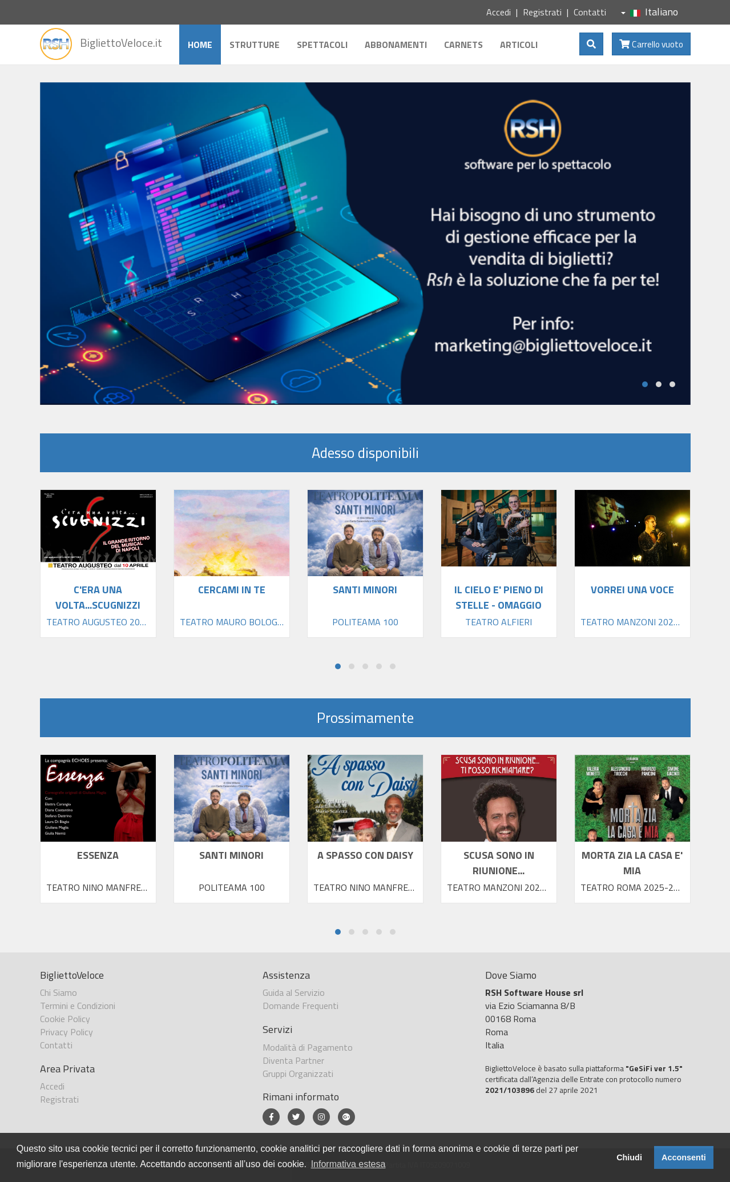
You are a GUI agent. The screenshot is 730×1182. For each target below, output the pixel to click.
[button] (645, 384)
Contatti (590, 12)
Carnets (463, 44)
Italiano (649, 11)
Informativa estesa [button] (348, 1164)
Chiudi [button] (629, 1157)
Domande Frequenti (300, 1005)
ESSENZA (98, 855)
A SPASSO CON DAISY (365, 855)
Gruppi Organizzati (298, 1073)
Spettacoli (322, 44)
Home (200, 44)
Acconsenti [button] (684, 1157)
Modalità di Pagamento (308, 1047)
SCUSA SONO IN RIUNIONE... (498, 862)
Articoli (519, 44)
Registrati (542, 12)
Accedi (498, 12)
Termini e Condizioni (77, 1005)
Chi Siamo (58, 992)
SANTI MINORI (231, 855)
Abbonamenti (396, 44)
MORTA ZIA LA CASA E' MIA (632, 862)
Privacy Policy (66, 1032)
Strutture (254, 44)
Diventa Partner (293, 1060)
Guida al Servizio (294, 992)
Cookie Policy (65, 1019)
